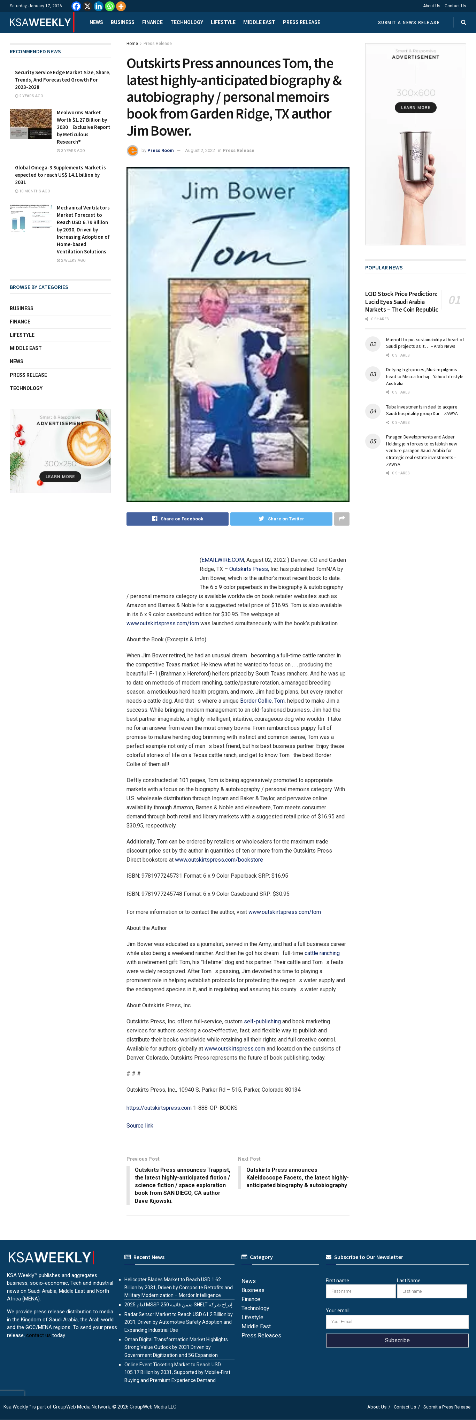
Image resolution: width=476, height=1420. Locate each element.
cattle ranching (322, 953)
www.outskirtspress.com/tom (162, 623)
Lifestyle (223, 22)
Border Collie (256, 700)
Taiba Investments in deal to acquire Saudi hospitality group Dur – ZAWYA (422, 410)
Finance (152, 22)
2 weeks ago (71, 260)
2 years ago (29, 96)
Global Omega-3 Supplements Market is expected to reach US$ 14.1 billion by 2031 (60, 174)
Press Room (160, 150)
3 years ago (71, 150)
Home (132, 43)
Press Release (301, 22)
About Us (431, 5)
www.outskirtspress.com (235, 1048)
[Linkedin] (98, 6)
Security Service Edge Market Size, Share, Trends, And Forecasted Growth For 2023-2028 (62, 79)
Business (123, 22)
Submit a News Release (409, 22)
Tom (279, 700)
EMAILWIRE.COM (222, 560)
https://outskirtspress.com (159, 1108)
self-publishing (262, 1021)
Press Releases (261, 1336)
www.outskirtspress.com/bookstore (219, 859)
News (96, 22)
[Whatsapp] (110, 6)
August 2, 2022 (200, 150)
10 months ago (32, 191)
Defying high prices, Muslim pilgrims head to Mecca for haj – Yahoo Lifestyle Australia (424, 376)
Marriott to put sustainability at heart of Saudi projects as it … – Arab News (425, 343)
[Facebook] (76, 6)
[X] (87, 6)
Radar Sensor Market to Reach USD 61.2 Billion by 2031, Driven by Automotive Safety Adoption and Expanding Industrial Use (178, 1322)
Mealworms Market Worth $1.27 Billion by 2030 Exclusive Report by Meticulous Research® (83, 127)
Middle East (259, 22)
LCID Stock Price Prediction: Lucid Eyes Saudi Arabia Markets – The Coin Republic (401, 301)
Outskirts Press (248, 569)
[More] (121, 6)
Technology (186, 22)
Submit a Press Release (446, 1407)
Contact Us (455, 5)
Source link (139, 1125)
